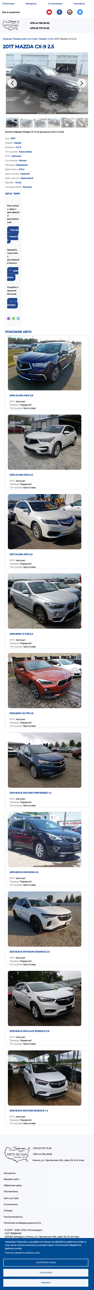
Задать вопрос (12, 303)
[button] (47, 83)
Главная (7, 38)
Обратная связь (13, 1185)
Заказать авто (11, 1179)
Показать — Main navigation (42, 27)
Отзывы (8, 1210)
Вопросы (31, 3)
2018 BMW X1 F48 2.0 (21, 634)
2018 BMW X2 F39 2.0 (21, 713)
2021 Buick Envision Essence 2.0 (30, 951)
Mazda (42, 38)
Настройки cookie (46, 1262)
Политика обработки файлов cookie (22, 1253)
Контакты (79, 3)
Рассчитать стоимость (13, 235)
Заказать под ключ (12, 274)
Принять (45, 1283)
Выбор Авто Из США (25, 38)
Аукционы (9, 1173)
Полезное (8, 3)
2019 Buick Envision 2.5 (24, 872)
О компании (55, 3)
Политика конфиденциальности (22, 1222)
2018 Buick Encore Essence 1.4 (29, 1110)
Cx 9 (50, 38)
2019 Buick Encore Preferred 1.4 (30, 792)
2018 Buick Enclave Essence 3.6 (29, 1031)
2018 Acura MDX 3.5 (21, 395)
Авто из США (11, 1198)
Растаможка (11, 1191)
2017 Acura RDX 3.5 (21, 554)
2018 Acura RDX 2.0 (21, 474)
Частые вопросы (13, 1216)
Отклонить (46, 1272)
